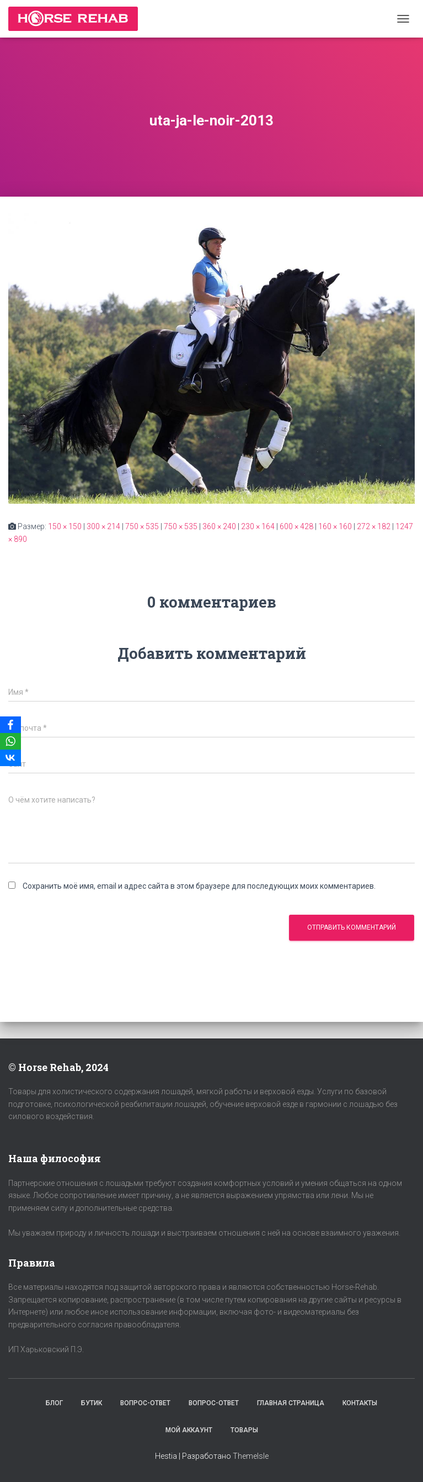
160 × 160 (335, 526)
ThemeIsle (251, 1456)
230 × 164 (258, 526)
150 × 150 (65, 526)
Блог (54, 1403)
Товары (244, 1430)
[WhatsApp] (10, 741)
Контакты (359, 1403)
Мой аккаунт (188, 1430)
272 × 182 (373, 526)
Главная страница (290, 1403)
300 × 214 (103, 526)
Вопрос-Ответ (145, 1403)
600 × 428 (296, 526)
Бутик (91, 1403)
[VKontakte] (10, 758)
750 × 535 (142, 526)
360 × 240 (219, 526)
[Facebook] (10, 724)
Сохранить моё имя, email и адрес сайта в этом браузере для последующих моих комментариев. (199, 886)
